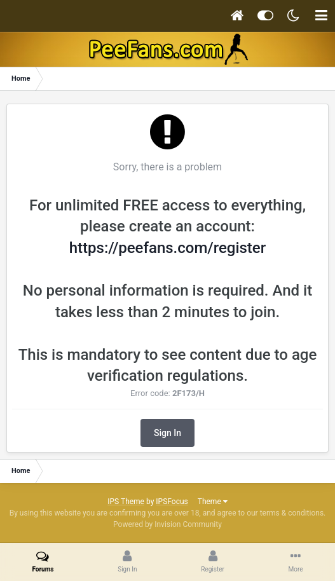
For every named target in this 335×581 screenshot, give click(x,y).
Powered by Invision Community (167, 524)
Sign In (167, 433)
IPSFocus (172, 501)
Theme (213, 501)
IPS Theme (125, 501)
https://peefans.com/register (167, 248)
